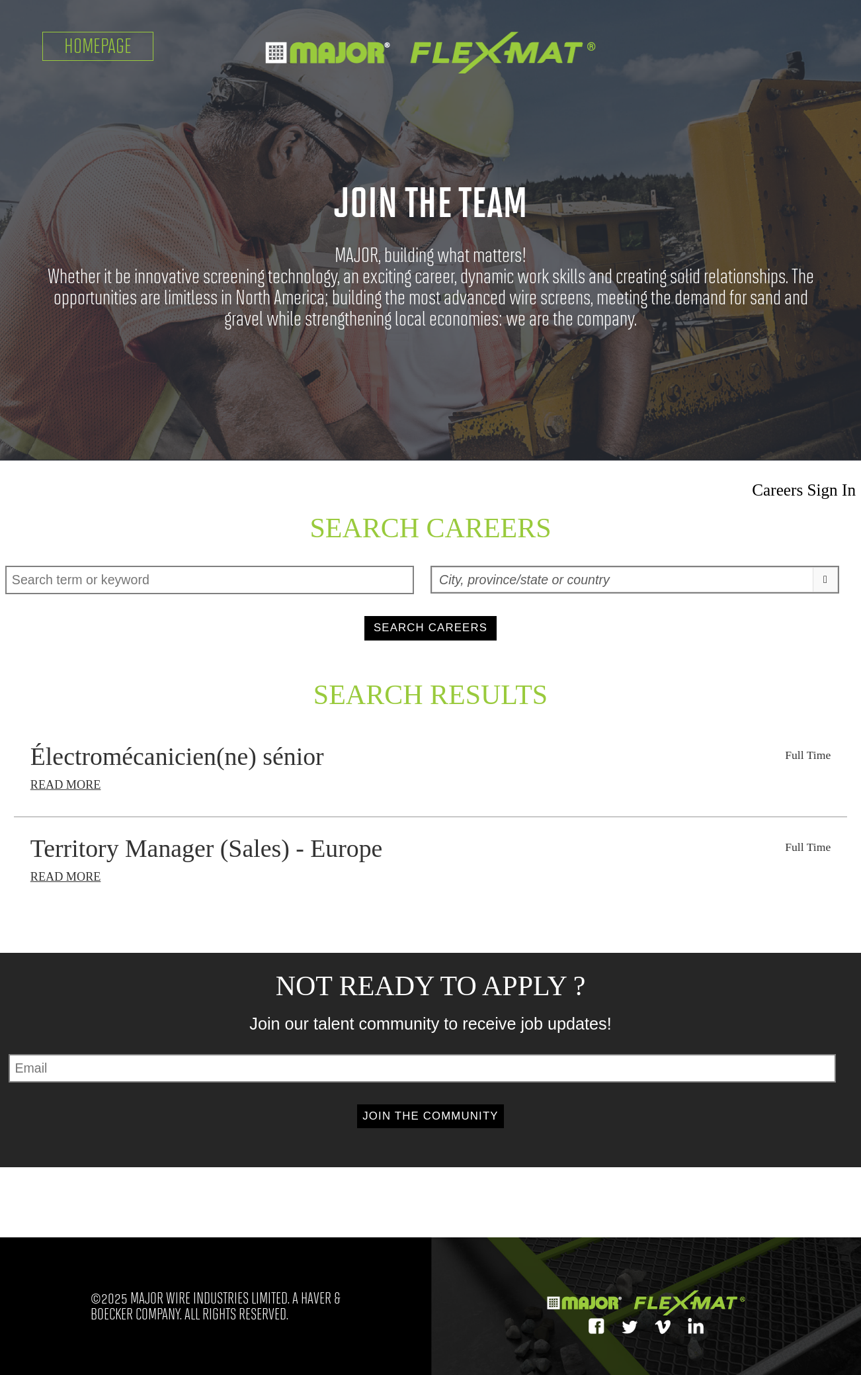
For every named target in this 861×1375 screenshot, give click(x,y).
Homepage (98, 46)
